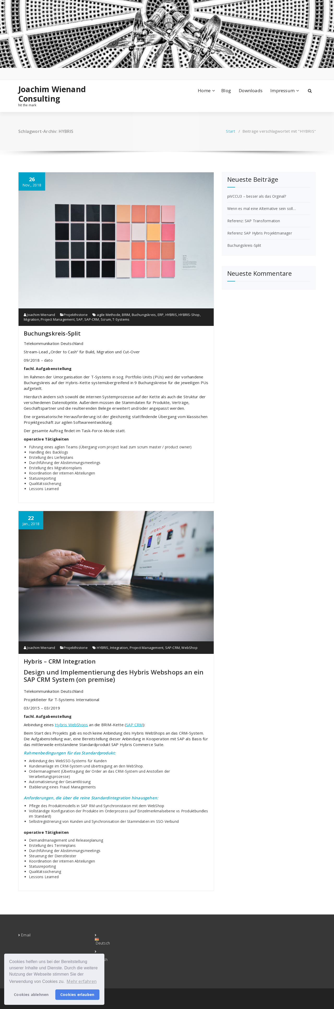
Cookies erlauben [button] (77, 994)
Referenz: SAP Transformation (253, 220)
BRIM (126, 314)
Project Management (58, 319)
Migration (31, 319)
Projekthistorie (76, 314)
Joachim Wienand (39, 314)
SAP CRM (134, 724)
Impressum (282, 90)
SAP (79, 319)
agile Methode (108, 314)
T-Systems (120, 319)
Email (26, 934)
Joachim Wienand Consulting (52, 94)
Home (204, 90)
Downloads (251, 90)
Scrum (106, 319)
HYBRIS (171, 314)
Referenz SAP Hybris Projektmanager (259, 233)
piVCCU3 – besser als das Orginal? (256, 196)
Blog (226, 90)
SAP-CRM (91, 319)
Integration (119, 647)
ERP (161, 314)
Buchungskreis (144, 314)
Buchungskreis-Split (52, 333)
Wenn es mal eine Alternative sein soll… (261, 208)
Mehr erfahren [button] (82, 981)
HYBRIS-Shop (189, 314)
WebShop (189, 647)
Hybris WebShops (71, 724)
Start (230, 131)
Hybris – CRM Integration (60, 661)
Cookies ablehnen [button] (31, 994)
